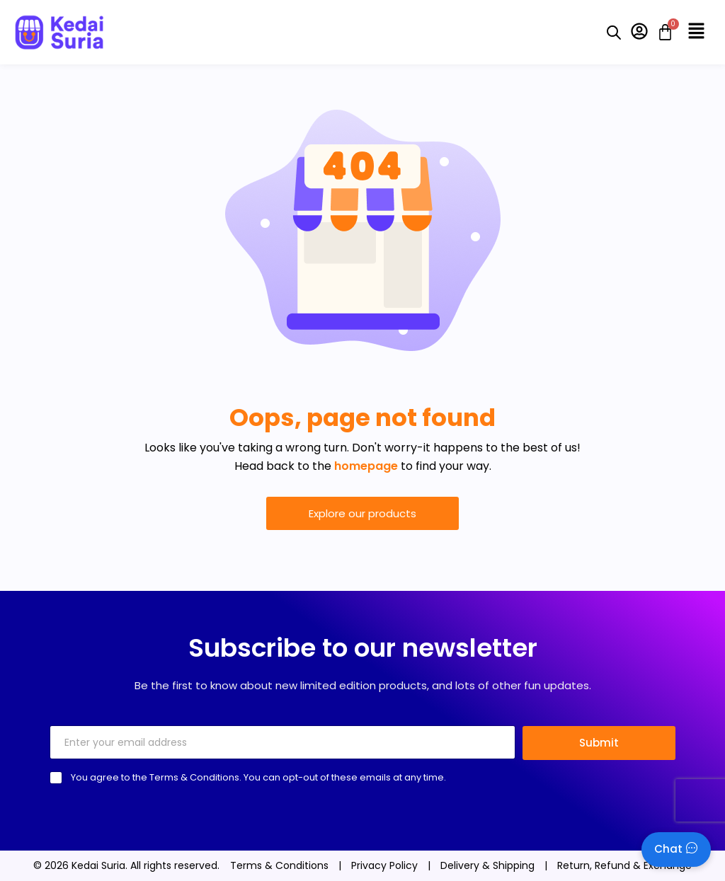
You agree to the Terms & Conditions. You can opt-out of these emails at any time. (258, 777)
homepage (366, 466)
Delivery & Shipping (487, 865)
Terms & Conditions (279, 865)
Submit (599, 742)
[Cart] (661, 32)
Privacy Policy (384, 865)
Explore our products (362, 513)
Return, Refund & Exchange (624, 865)
